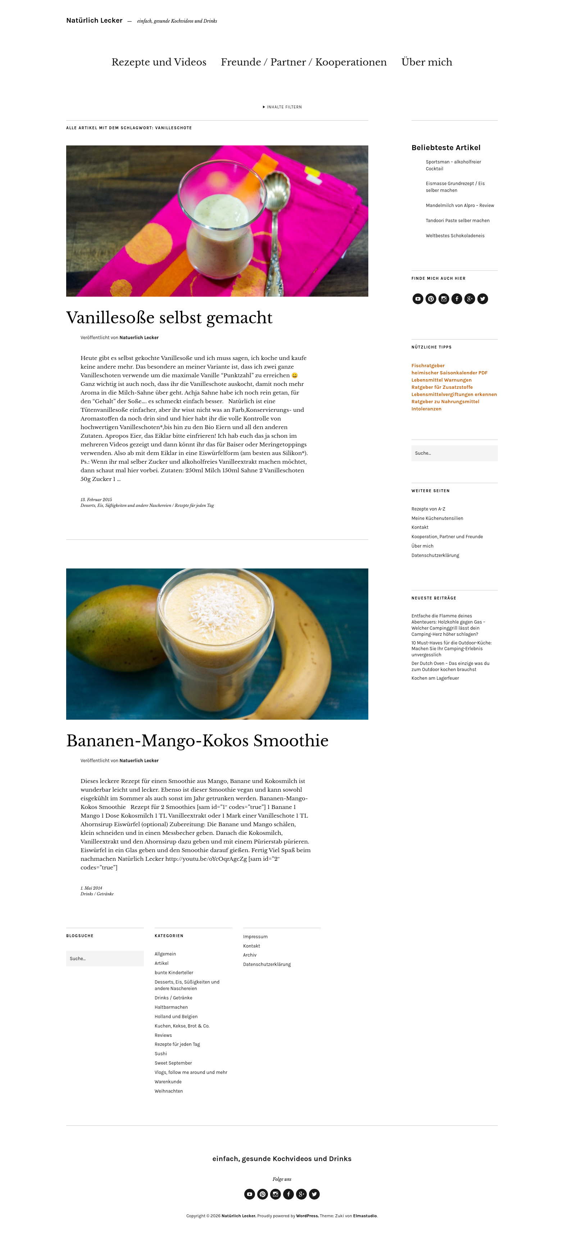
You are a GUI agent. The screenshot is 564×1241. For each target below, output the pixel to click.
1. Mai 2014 (91, 888)
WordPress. (307, 1215)
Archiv (249, 955)
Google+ (469, 303)
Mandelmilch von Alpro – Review (460, 205)
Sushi (161, 1053)
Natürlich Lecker (94, 20)
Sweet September (173, 1063)
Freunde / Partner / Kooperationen (304, 62)
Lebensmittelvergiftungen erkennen (454, 394)
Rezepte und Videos (159, 62)
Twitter (482, 303)
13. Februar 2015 (96, 499)
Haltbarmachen (171, 1007)
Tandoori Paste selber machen (458, 220)
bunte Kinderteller (174, 972)
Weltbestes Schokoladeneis (455, 235)
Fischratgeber (428, 366)
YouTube (418, 303)
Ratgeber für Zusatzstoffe (442, 387)
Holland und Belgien (176, 1016)
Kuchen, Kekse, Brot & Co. (182, 1026)
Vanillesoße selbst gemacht (169, 318)
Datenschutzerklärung (435, 555)
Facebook (456, 303)
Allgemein (165, 954)
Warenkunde (168, 1081)
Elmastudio (365, 1215)
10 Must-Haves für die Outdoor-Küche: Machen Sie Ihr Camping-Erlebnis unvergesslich (451, 649)
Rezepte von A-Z (428, 509)
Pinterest (431, 303)
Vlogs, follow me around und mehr (191, 1072)
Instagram (443, 303)
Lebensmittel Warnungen (441, 380)
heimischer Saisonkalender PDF (449, 373)
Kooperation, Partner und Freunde (447, 536)
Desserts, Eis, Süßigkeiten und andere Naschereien (126, 505)
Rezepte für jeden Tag (194, 505)
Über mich (426, 62)
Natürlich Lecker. (239, 1215)
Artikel (162, 963)
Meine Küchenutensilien (437, 518)
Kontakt (419, 527)
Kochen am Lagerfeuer (435, 678)
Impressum (255, 936)
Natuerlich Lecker (139, 337)
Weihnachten (169, 1091)
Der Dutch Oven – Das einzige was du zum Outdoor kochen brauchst (450, 666)
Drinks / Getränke (97, 893)
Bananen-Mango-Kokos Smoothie (197, 741)
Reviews (163, 1035)
